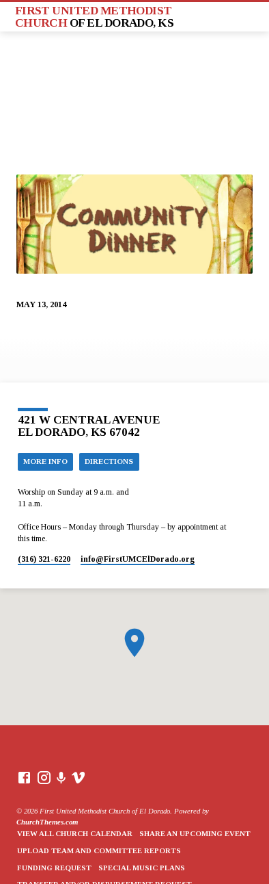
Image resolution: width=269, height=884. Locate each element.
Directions (109, 461)
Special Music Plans (141, 867)
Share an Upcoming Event (195, 833)
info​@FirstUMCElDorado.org (138, 559)
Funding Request (54, 867)
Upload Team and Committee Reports (99, 850)
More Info (45, 461)
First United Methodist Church (94, 16)
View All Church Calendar (74, 833)
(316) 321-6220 (44, 559)
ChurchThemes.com (47, 822)
